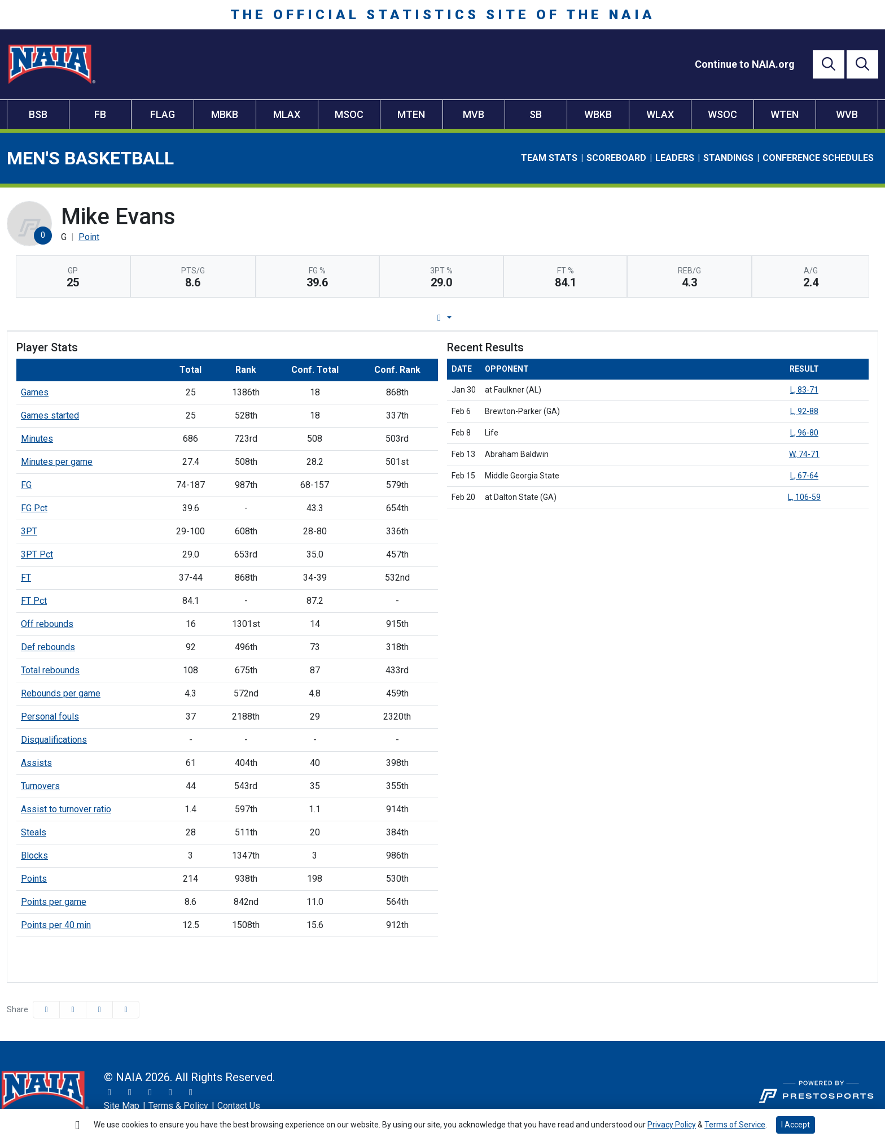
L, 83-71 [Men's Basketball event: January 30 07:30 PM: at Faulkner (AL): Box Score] (804, 389)
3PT (29, 531)
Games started (50, 415)
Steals (33, 832)
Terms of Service (734, 1124)
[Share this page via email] (99, 1009)
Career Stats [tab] (485, 317)
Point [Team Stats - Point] (88, 237)
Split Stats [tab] (557, 317)
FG (26, 485)
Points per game (53, 901)
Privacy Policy (671, 1124)
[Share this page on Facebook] (46, 1009)
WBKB (598, 114)
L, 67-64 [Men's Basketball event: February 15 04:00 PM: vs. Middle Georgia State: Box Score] (804, 475)
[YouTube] (170, 1092)
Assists (36, 762)
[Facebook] (150, 1092)
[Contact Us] (238, 1106)
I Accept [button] (795, 1124)
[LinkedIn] (190, 1092)
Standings (728, 158)
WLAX (660, 114)
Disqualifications (54, 739)
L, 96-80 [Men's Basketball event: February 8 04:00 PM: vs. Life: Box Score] (804, 432)
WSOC (722, 114)
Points (34, 878)
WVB (847, 114)
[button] (125, 1009)
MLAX (286, 114)
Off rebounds (47, 624)
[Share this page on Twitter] (72, 1009)
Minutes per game (57, 461)
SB (535, 114)
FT (26, 577)
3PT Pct (37, 554)
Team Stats (549, 158)
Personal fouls (50, 716)
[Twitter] (109, 1092)
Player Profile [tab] (336, 317)
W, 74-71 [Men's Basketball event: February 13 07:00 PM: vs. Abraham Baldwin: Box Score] (804, 454)
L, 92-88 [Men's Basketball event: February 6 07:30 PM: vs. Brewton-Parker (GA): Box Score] (804, 411)
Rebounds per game (60, 693)
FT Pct (34, 600)
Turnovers (40, 786)
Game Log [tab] (413, 317)
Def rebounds (48, 647)
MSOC (349, 114)
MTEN (411, 114)
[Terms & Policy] (178, 1106)
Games (35, 392)
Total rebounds (50, 670)
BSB (38, 114)
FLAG (162, 114)
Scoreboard (616, 158)
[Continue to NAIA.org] (745, 64)
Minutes (37, 438)
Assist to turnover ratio (66, 809)
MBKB (224, 114)
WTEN (784, 114)
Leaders (674, 158)
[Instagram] (129, 1092)
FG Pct (34, 508)
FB (100, 114)
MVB (473, 114)
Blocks (34, 855)
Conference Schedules (818, 158)
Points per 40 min (56, 925)
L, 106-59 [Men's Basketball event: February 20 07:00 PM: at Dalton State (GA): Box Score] (804, 497)
